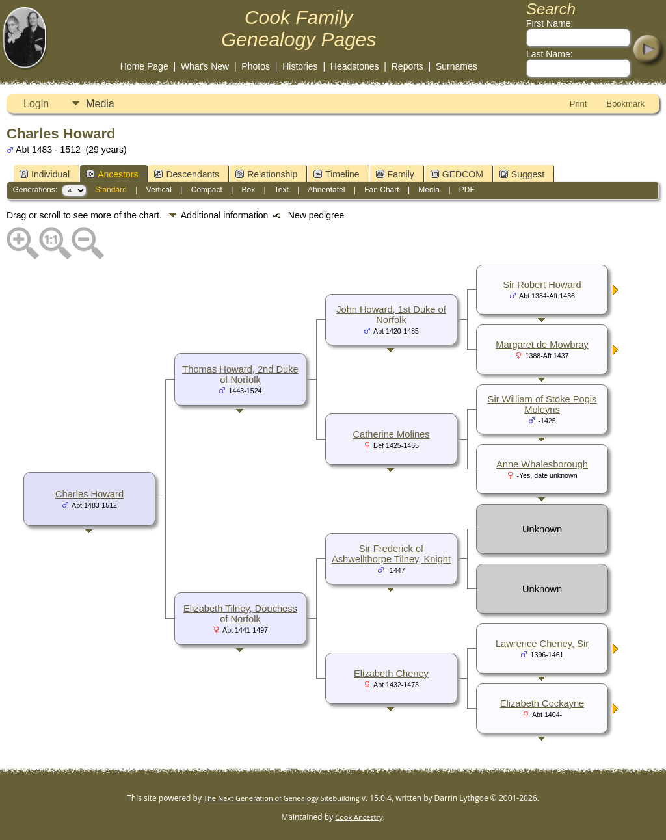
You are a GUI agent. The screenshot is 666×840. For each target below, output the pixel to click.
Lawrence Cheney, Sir (542, 643)
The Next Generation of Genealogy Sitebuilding (282, 798)
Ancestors (112, 174)
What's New (205, 66)
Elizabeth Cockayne (542, 703)
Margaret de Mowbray (542, 344)
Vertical (159, 189)
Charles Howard (89, 494)
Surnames (456, 66)
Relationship (266, 174)
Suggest (522, 174)
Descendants (186, 174)
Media (100, 103)
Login (36, 103)
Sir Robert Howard (542, 285)
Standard (111, 189)
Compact (206, 189)
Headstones (354, 66)
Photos (255, 66)
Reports (407, 66)
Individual (45, 174)
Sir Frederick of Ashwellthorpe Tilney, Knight (391, 554)
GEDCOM (457, 174)
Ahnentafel (326, 189)
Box (249, 189)
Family (395, 174)
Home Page (144, 66)
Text (281, 189)
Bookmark (625, 104)
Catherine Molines (391, 434)
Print (578, 104)
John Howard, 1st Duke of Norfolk (391, 314)
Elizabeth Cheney (391, 673)
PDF (467, 189)
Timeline (336, 174)
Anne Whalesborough (542, 464)
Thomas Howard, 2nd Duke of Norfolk (240, 374)
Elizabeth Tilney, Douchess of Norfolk (240, 613)
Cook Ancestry (358, 817)
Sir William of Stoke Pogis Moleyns (542, 404)
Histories (299, 66)
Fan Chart (381, 189)
